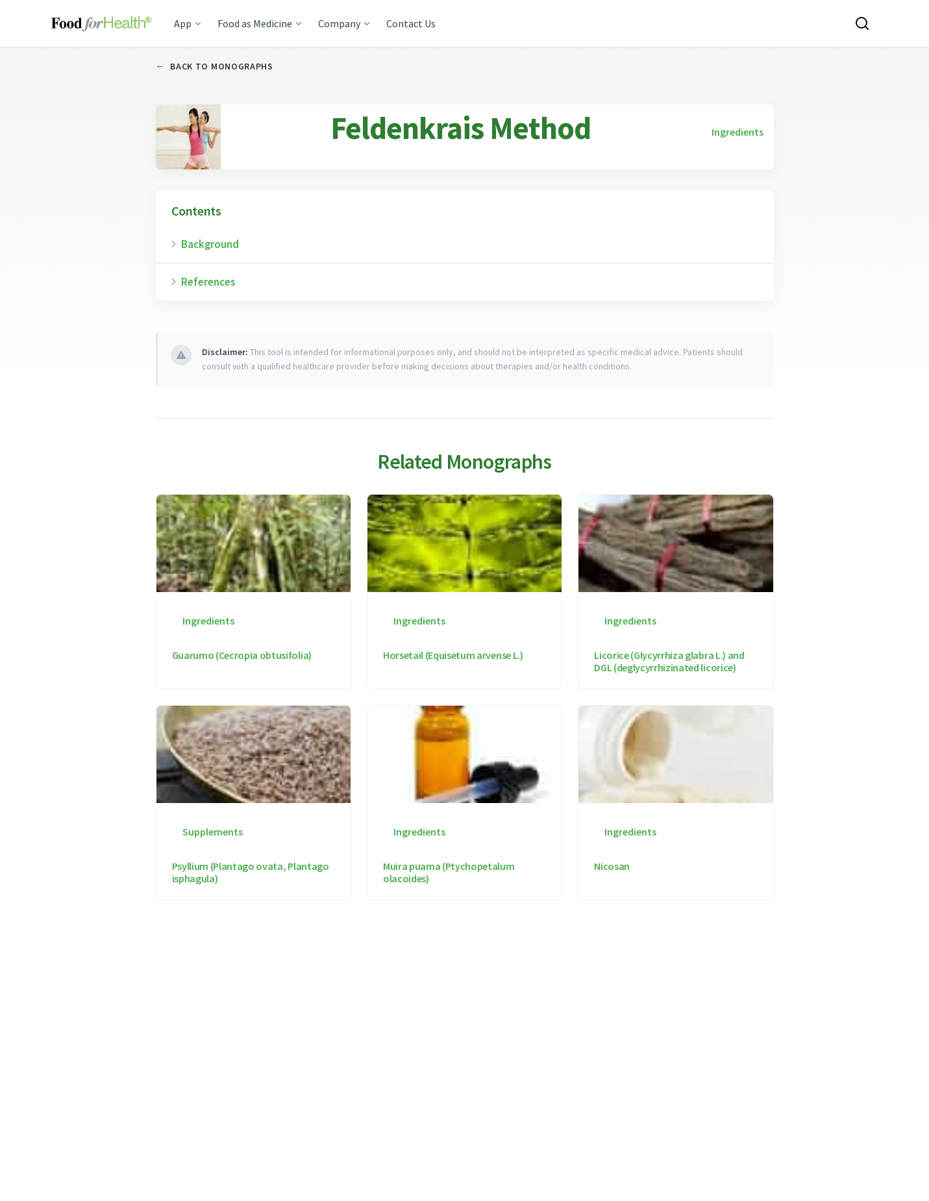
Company (344, 23)
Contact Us (411, 23)
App (188, 23)
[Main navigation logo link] (101, 23)
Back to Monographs (214, 66)
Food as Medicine (260, 23)
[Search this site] (862, 23)
